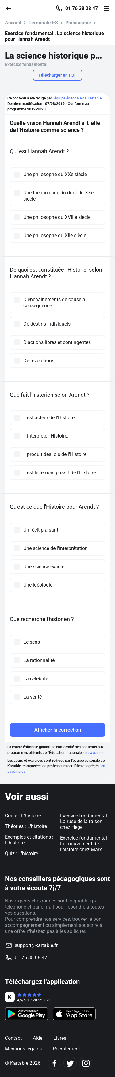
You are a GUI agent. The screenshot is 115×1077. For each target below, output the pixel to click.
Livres (59, 1038)
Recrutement (66, 1049)
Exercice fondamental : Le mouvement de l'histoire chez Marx (84, 843)
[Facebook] (54, 1063)
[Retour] (11, 8)
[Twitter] (70, 1063)
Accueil (13, 23)
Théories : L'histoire (26, 826)
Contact (13, 1038)
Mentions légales (23, 1049)
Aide (37, 1038)
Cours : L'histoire (23, 816)
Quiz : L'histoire (21, 853)
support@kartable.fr (36, 945)
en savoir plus (94, 752)
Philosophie (78, 23)
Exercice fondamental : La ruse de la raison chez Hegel (84, 821)
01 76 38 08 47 (81, 8)
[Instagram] (85, 1063)
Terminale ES (43, 23)
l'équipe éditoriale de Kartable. (77, 98)
